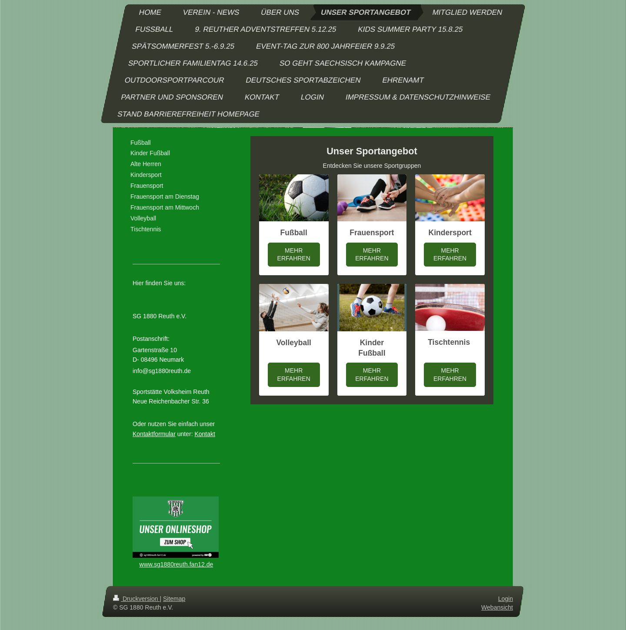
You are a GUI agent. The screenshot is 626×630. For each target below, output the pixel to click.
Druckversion (136, 598)
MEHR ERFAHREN (293, 254)
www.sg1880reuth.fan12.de (176, 564)
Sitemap (174, 598)
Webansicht (497, 607)
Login (505, 598)
